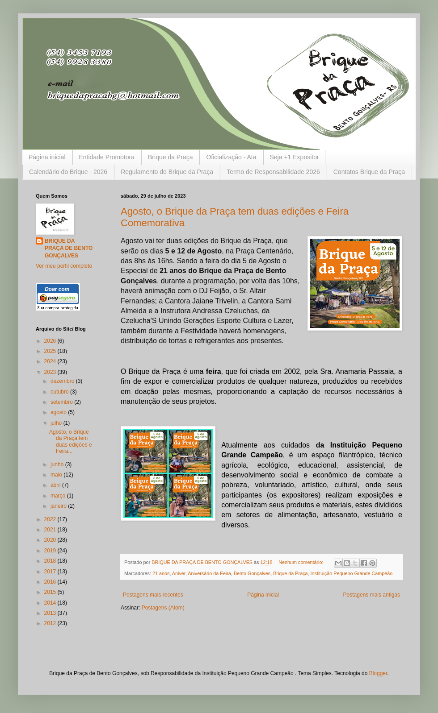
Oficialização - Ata (231, 157)
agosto (59, 412)
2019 (51, 550)
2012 (51, 623)
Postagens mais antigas (371, 595)
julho (57, 423)
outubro (60, 392)
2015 (51, 592)
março (59, 496)
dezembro (63, 381)
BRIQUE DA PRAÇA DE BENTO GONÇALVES (69, 248)
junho (58, 464)
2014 (51, 603)
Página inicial (47, 157)
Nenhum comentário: (301, 562)
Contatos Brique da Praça (369, 171)
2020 (51, 540)
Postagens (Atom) (163, 608)
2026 (51, 341)
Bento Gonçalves (252, 573)
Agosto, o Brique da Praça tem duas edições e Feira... (70, 441)
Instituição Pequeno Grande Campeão (352, 573)
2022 (51, 519)
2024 (51, 361)
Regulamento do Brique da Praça (167, 171)
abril (56, 485)
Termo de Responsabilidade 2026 (273, 171)
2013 (51, 613)
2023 (51, 372)
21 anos (160, 573)
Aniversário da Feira (209, 573)
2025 (51, 351)
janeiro (59, 506)
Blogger (378, 673)
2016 (51, 582)
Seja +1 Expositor (294, 157)
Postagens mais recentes (153, 595)
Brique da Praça (170, 157)
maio (57, 475)
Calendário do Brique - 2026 (68, 171)
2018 (51, 561)
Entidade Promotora (107, 157)
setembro (62, 402)
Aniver (178, 573)
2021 (51, 529)
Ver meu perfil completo (64, 266)
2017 (51, 571)
